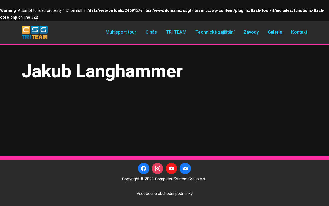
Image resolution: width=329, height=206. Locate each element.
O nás (151, 32)
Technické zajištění (215, 32)
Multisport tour (121, 32)
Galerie (275, 32)
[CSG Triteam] (35, 32)
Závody (251, 32)
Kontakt (299, 32)
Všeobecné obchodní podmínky (164, 193)
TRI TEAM (176, 32)
